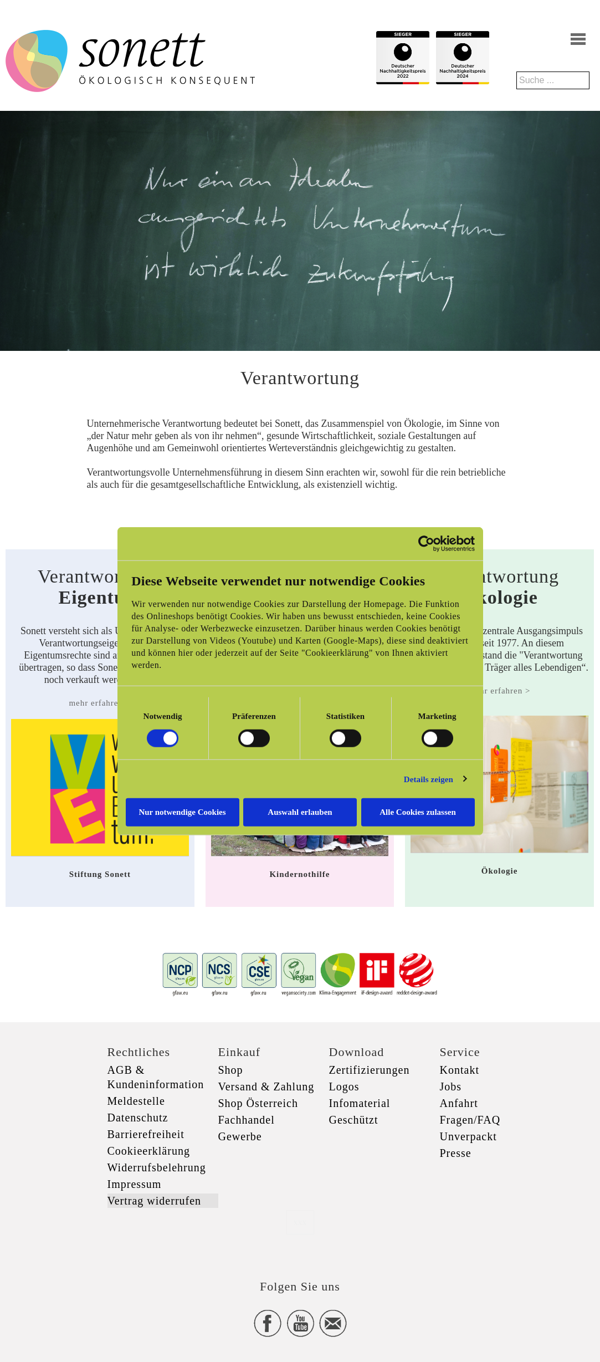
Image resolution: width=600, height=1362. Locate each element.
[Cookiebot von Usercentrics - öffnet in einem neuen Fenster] (426, 543)
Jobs (451, 1086)
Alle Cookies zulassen (418, 812)
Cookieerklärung (148, 1151)
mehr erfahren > (100, 702)
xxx (300, 1222)
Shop (230, 1070)
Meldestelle (136, 1101)
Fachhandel (246, 1120)
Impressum (134, 1184)
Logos (344, 1086)
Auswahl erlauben (300, 812)
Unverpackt (468, 1136)
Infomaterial (360, 1103)
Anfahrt (459, 1103)
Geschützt (353, 1120)
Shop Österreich (258, 1103)
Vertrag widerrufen (154, 1201)
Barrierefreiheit (145, 1134)
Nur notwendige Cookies (182, 812)
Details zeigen (428, 778)
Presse (455, 1153)
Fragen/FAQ (470, 1120)
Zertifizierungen (369, 1070)
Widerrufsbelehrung (156, 1167)
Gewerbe (240, 1136)
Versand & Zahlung (266, 1086)
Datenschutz (137, 1117)
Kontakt (459, 1070)
